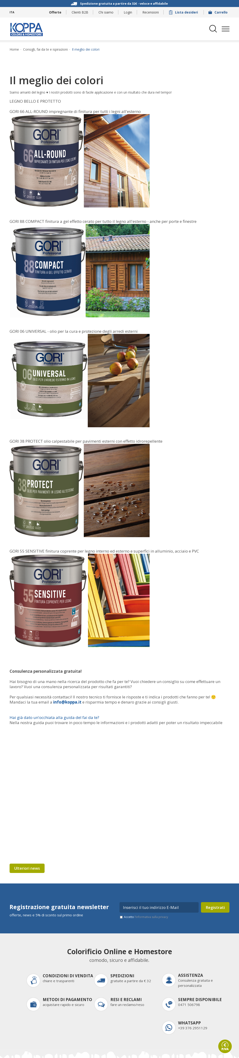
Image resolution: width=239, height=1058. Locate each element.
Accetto (146, 889)
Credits (55, 1051)
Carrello (218, 12)
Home (14, 49)
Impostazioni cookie (137, 1051)
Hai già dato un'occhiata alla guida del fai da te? (54, 717)
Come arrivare (187, 1051)
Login (128, 12)
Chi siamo (105, 12)
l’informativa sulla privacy (151, 889)
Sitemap (72, 1051)
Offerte (55, 12)
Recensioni (150, 12)
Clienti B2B (80, 12)
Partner (164, 1051)
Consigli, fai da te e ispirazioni (45, 49)
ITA (12, 12)
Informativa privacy (99, 1051)
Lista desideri (184, 12)
